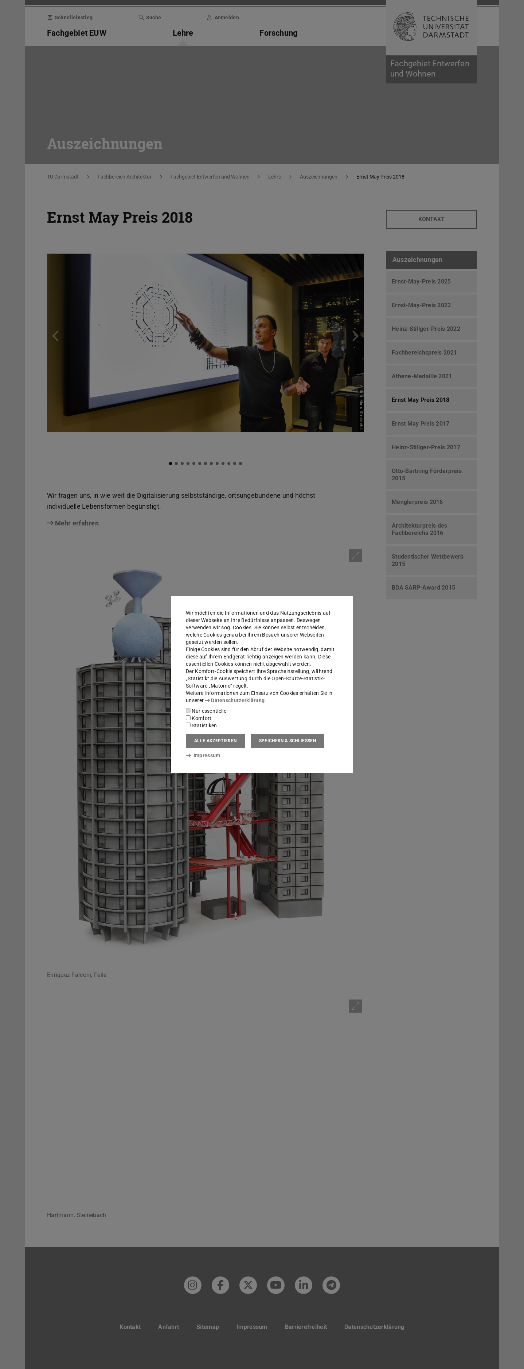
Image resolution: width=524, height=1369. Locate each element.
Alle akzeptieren (215, 740)
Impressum (203, 755)
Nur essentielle (206, 711)
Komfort (198, 718)
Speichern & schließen (287, 740)
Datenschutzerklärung (235, 700)
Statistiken (201, 725)
